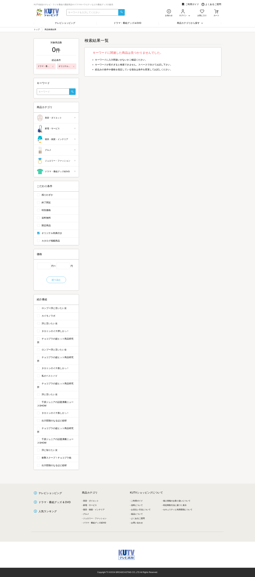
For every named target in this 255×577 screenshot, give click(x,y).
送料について (137, 505)
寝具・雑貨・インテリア (56, 139)
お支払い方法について (141, 509)
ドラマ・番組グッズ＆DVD (127, 23)
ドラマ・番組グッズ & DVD (55, 502)
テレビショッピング (65, 23)
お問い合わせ (137, 523)
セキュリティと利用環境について (177, 509)
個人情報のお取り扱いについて (176, 501)
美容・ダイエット (56, 118)
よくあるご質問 (211, 4)
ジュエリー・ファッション (56, 161)
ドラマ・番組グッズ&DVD (56, 171)
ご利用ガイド (190, 4)
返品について (137, 514)
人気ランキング (48, 511)
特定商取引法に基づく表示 (175, 505)
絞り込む (56, 279)
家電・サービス (56, 128)
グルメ (56, 150)
